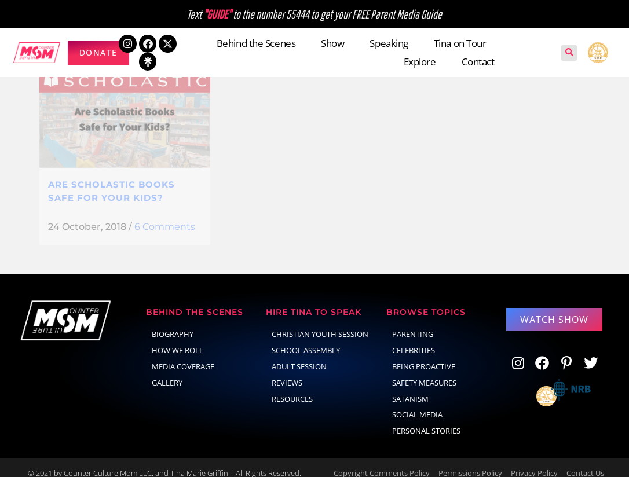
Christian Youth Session (320, 322)
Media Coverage (183, 355)
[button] (569, 53)
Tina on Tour (460, 43)
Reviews (287, 371)
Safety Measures (424, 371)
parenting (412, 322)
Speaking (389, 43)
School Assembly (306, 338)
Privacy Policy (534, 461)
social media (417, 403)
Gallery (167, 371)
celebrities (413, 338)
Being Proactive (423, 355)
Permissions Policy (470, 461)
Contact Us (585, 461)
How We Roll (177, 338)
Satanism (410, 387)
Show (332, 43)
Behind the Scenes (256, 43)
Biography (172, 322)
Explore (420, 61)
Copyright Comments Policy (382, 461)
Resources (292, 387)
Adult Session (299, 355)
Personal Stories (426, 419)
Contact (478, 61)
